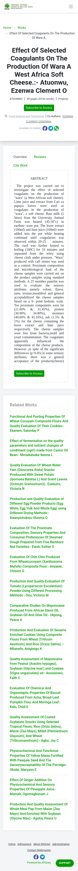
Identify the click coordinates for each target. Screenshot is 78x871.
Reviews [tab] (40, 157)
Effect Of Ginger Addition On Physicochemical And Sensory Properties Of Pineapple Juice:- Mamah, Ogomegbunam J (33, 787)
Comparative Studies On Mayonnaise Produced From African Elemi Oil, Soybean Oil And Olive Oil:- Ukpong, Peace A (37, 613)
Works (21, 28)
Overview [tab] (20, 157)
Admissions (24, 844)
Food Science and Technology (26, 116)
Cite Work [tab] (20, 165)
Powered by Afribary (39, 862)
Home (7, 28)
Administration (61, 844)
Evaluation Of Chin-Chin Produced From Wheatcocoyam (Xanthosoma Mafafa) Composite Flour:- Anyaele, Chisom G (36, 564)
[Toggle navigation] (71, 6)
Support (65, 863)
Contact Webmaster (39, 850)
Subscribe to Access (39, 107)
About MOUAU (41, 844)
